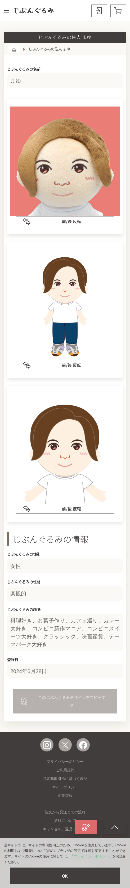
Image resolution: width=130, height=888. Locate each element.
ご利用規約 (65, 770)
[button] (6, 10)
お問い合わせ (65, 854)
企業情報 (65, 795)
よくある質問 (65, 845)
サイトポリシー (65, 787)
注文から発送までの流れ (65, 812)
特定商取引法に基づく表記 (65, 778)
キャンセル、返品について (65, 829)
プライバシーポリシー (65, 761)
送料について (65, 820)
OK (65, 876)
